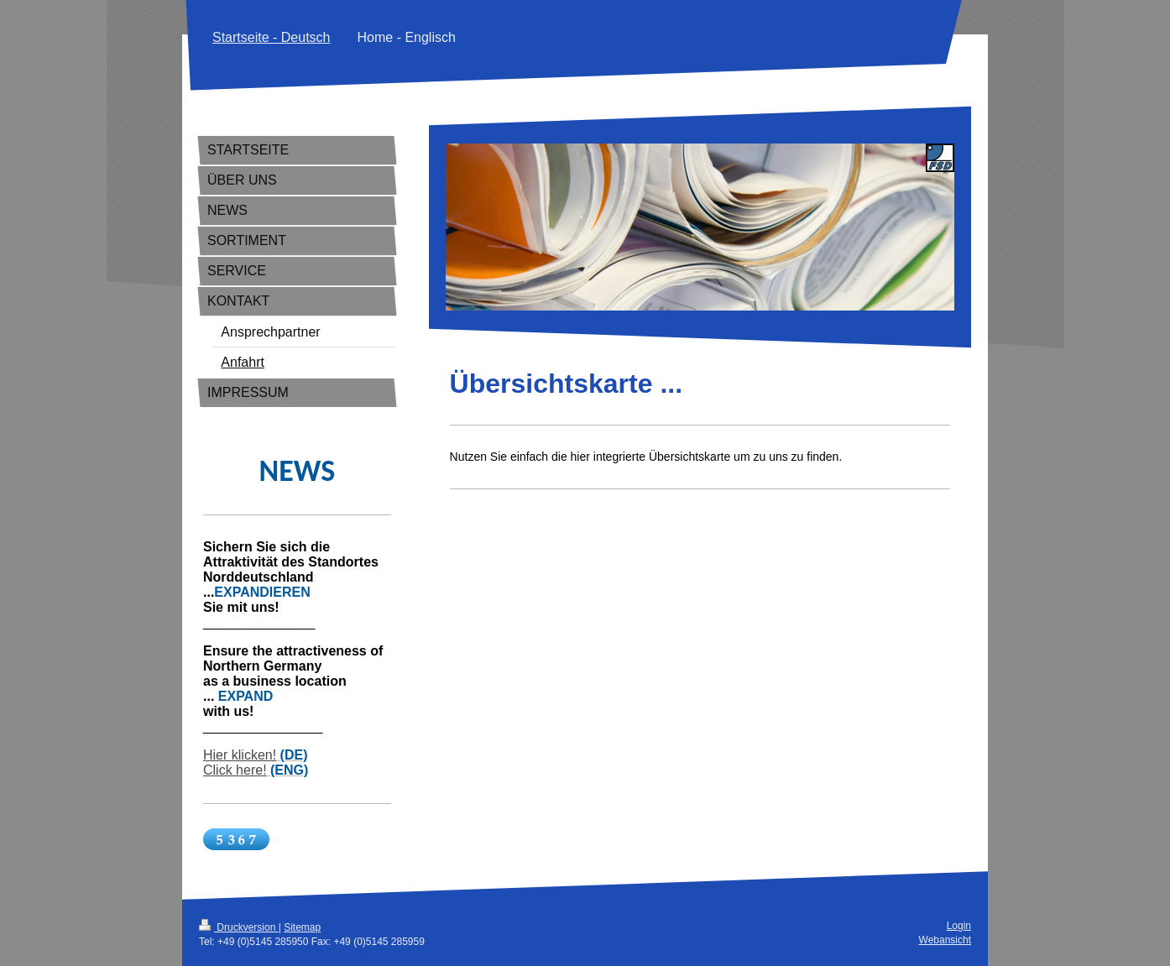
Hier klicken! (239, 755)
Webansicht (945, 940)
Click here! (235, 770)
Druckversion (239, 927)
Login (959, 926)
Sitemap (302, 927)
